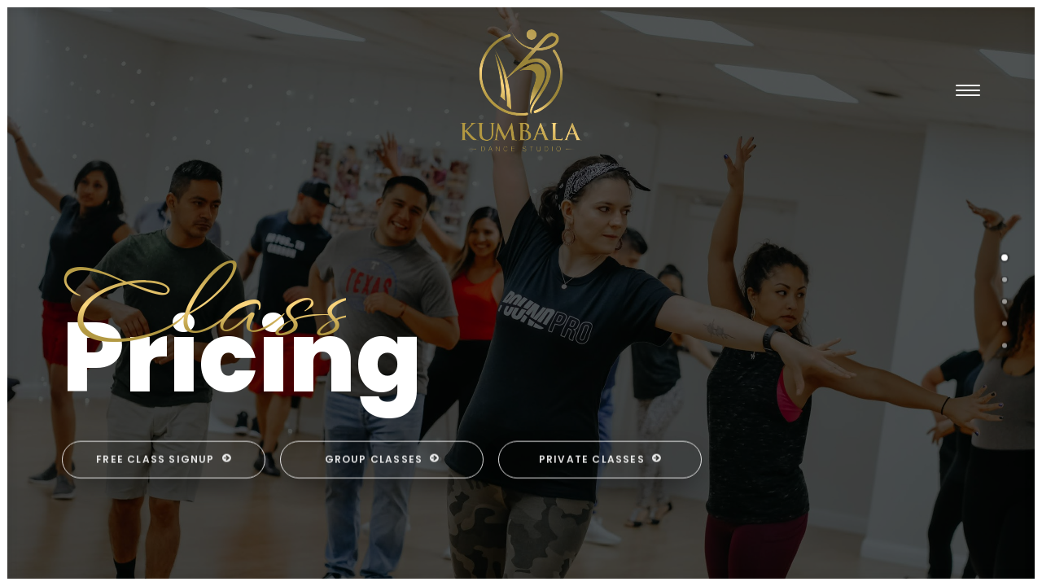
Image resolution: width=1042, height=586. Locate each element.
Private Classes (600, 509)
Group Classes (382, 509)
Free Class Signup (163, 509)
